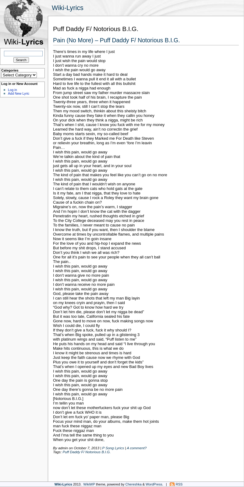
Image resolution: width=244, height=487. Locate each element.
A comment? (137, 448)
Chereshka (134, 484)
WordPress (154, 484)
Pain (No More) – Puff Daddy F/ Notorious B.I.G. (116, 40)
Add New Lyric (18, 93)
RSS (179, 484)
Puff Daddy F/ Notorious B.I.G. (86, 452)
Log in (12, 90)
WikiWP (89, 484)
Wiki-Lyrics (67, 8)
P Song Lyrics (113, 448)
